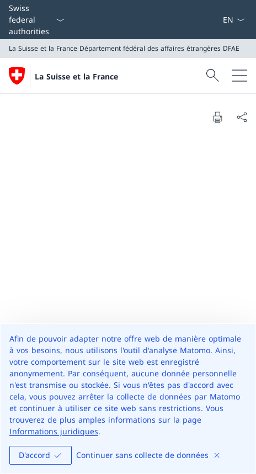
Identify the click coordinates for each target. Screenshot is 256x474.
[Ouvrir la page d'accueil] (63, 76)
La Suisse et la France (76, 76)
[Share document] (242, 117)
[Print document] (217, 117)
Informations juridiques (53, 431)
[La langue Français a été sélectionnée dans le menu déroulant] (233, 19)
